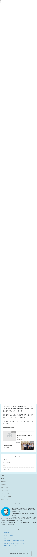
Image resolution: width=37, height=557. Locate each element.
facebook (6, 532)
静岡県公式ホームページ (10, 546)
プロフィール (4, 490)
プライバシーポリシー (6, 496)
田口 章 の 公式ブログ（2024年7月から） (14, 540)
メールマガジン (7, 462)
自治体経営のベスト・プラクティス (24, 436)
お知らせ (5, 459)
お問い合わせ (4, 499)
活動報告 (13, 427)
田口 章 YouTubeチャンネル (11, 538)
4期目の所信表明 (8, 445)
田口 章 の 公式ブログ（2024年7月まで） (14, 543)
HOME (2, 476)
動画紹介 (3, 478)
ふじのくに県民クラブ (9, 535)
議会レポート (7, 469)
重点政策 (3, 481)
